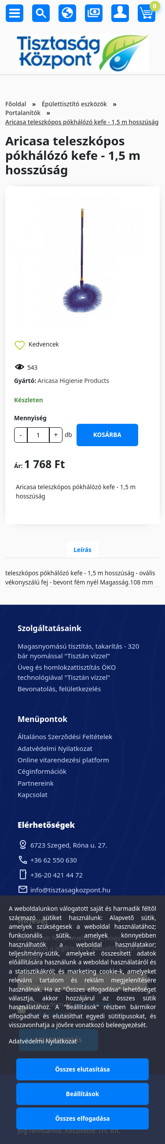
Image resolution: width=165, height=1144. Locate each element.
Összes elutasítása (82, 1069)
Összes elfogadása (82, 1118)
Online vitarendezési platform (63, 759)
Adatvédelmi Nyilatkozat (55, 748)
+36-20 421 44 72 (56, 874)
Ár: (18, 466)
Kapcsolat (33, 794)
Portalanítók (22, 112)
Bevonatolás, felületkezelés (59, 688)
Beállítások (82, 1094)
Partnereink (36, 783)
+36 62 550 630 (53, 859)
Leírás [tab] (82, 549)
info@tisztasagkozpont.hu (70, 889)
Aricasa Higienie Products (73, 380)
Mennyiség (30, 418)
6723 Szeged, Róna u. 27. (68, 845)
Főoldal (15, 104)
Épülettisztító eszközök (74, 104)
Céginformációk (42, 771)
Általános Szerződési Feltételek (65, 736)
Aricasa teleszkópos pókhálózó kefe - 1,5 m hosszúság (81, 122)
